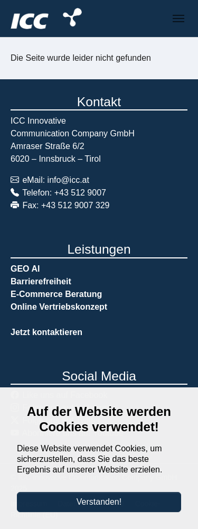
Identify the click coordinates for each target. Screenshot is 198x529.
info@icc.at (68, 179)
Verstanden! (99, 501)
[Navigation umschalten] (178, 18)
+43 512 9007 (80, 192)
